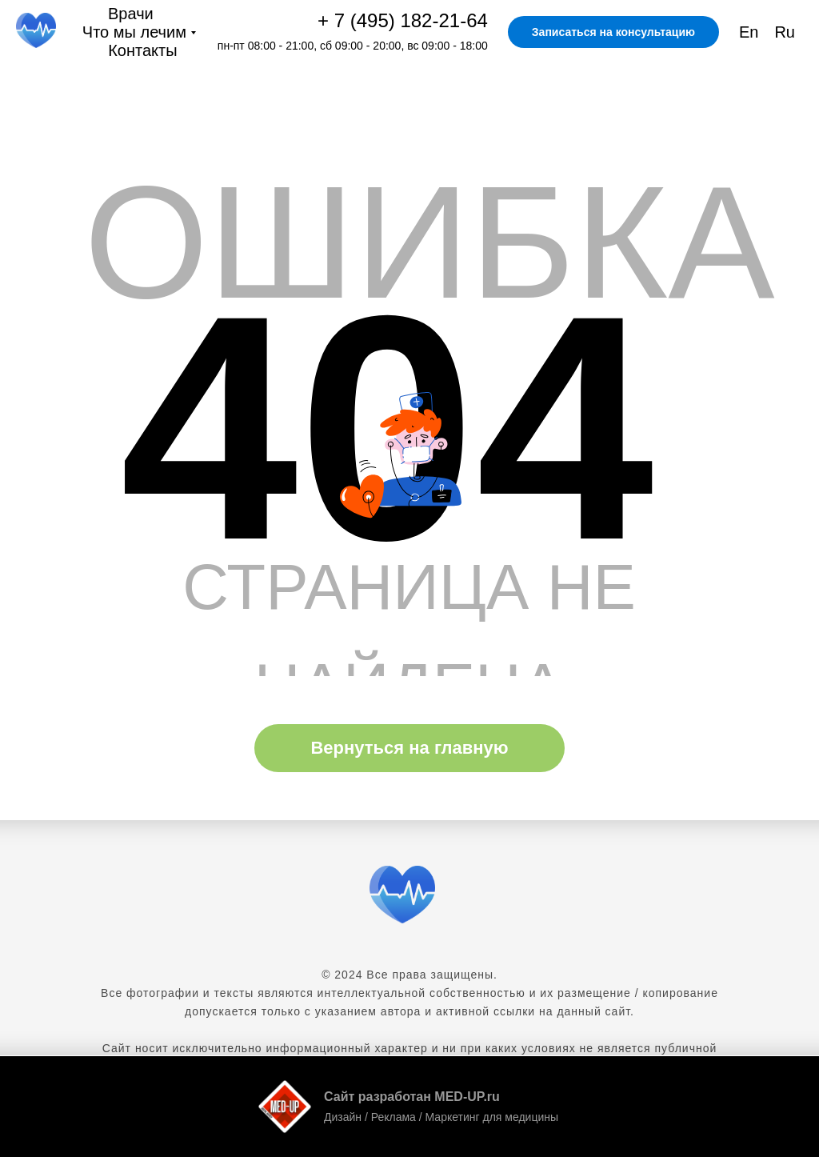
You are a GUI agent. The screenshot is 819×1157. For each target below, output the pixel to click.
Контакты (142, 50)
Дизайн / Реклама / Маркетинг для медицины (441, 1117)
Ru (784, 32)
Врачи (131, 13)
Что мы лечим (134, 32)
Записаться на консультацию (613, 32)
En (748, 32)
